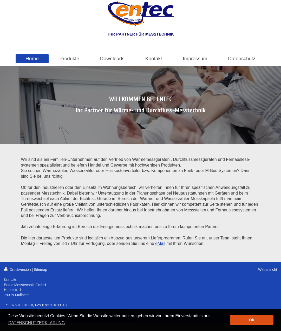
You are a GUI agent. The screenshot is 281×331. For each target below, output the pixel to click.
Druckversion (18, 269)
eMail (160, 243)
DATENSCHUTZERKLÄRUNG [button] (36, 323)
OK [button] (252, 320)
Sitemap (40, 269)
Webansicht (267, 269)
